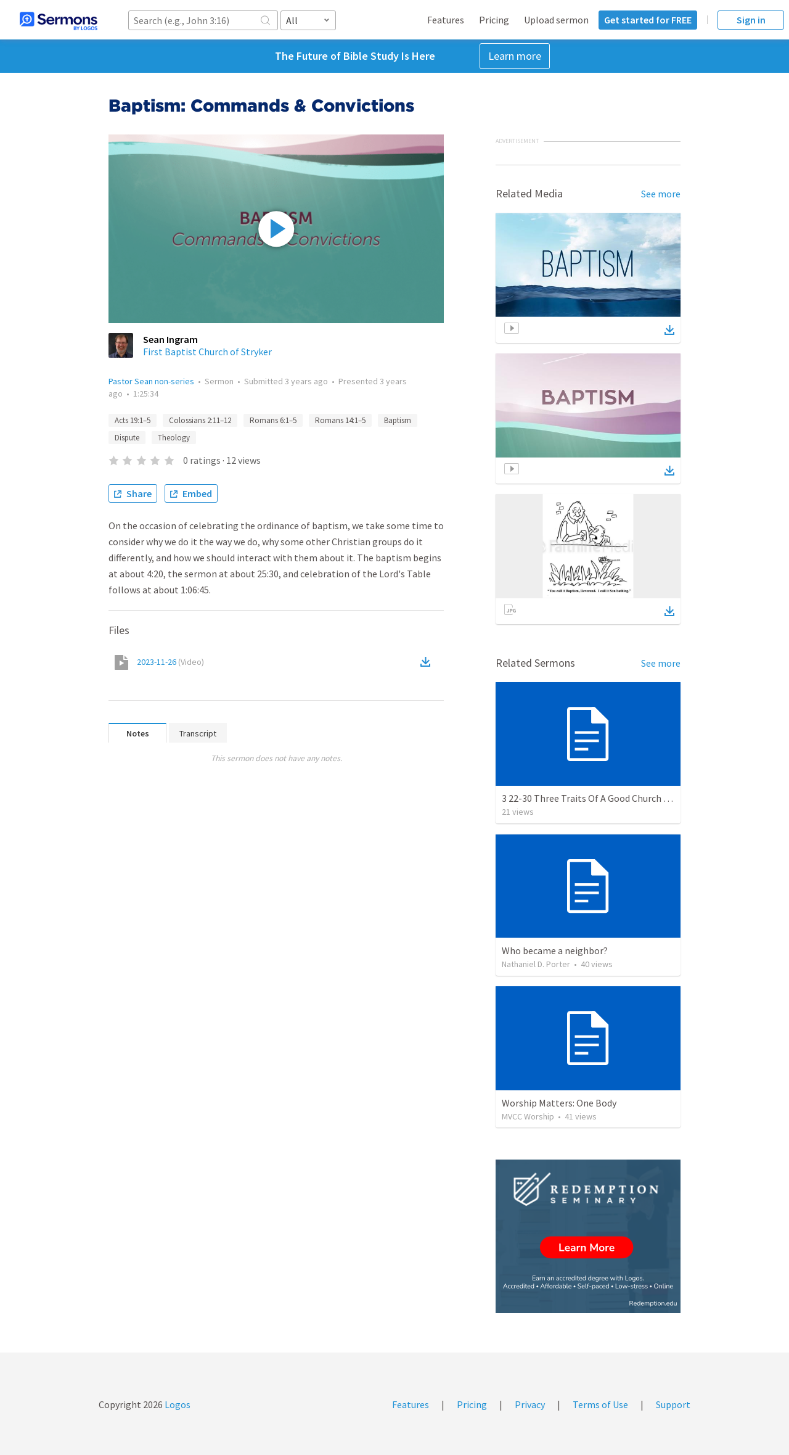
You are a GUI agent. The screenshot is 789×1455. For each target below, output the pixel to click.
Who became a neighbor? (555, 950)
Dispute (127, 437)
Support (673, 1404)
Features (445, 20)
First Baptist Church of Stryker (207, 351)
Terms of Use (600, 1404)
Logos (176, 1404)
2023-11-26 (170, 661)
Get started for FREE (648, 20)
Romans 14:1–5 (340, 420)
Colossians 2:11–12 (200, 420)
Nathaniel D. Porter (536, 964)
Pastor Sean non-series (151, 381)
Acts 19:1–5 (132, 420)
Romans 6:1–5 (273, 420)
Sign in (751, 20)
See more (661, 194)
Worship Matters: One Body (559, 1103)
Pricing (494, 20)
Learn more (514, 56)
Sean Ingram (170, 339)
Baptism (397, 420)
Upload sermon (556, 20)
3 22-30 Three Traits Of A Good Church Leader (597, 798)
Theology (174, 437)
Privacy (530, 1404)
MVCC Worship (528, 1116)
